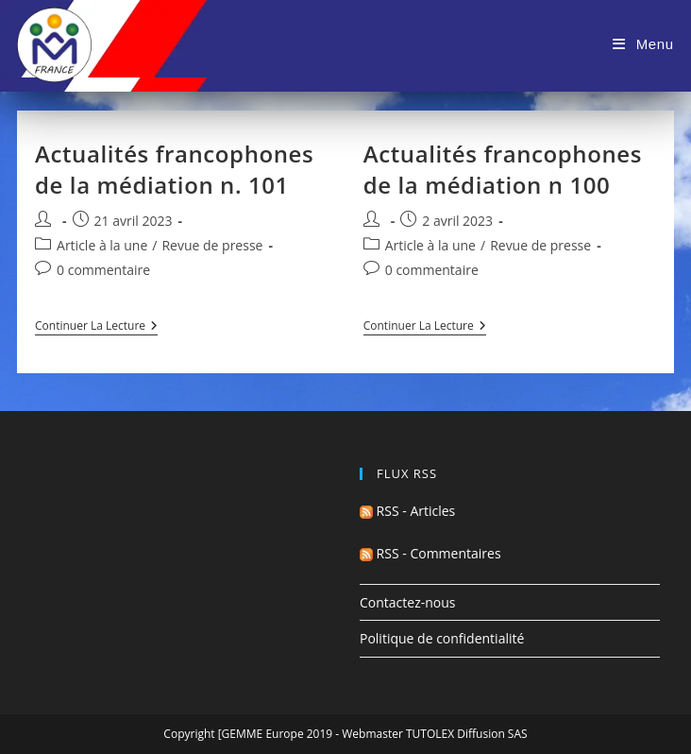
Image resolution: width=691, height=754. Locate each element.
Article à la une (102, 245)
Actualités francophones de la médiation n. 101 (174, 169)
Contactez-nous (408, 602)
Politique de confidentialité (442, 638)
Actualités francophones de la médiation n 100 (502, 169)
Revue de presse (211, 245)
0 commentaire (103, 270)
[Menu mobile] (643, 44)
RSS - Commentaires (430, 553)
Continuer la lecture (96, 327)
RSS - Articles (407, 511)
